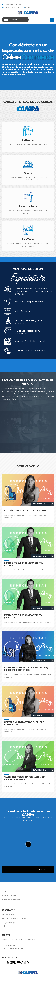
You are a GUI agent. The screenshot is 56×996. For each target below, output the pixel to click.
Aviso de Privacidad (9, 895)
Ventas (27, 7)
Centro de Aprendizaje (12, 7)
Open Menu (13, 20)
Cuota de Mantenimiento (12, 5)
